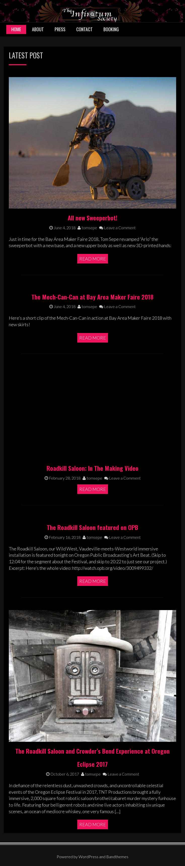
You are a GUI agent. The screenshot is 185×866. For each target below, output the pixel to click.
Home (16, 29)
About (38, 29)
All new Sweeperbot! (92, 217)
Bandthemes (117, 856)
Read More (92, 258)
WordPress (88, 856)
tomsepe (87, 227)
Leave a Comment (117, 227)
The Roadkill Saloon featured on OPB (92, 527)
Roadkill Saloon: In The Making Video (92, 468)
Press (60, 29)
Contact (84, 29)
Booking (111, 29)
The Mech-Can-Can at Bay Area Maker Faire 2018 (92, 296)
